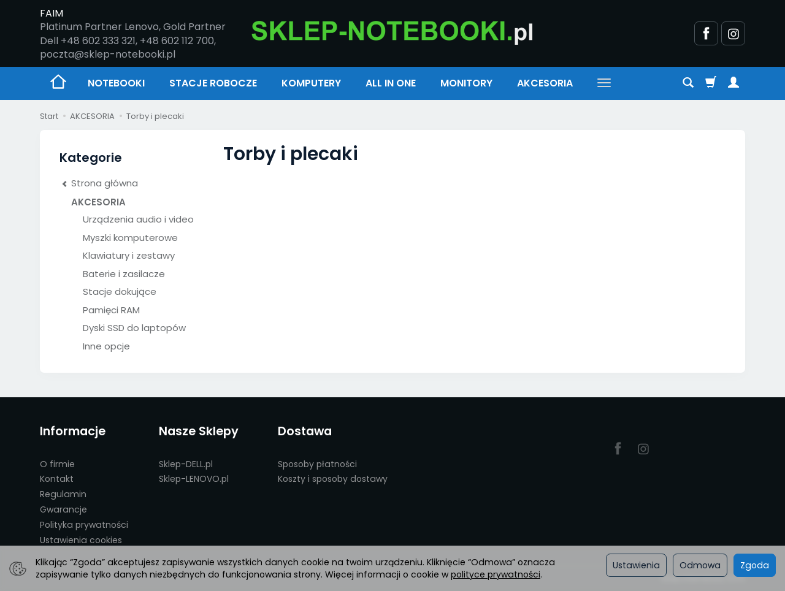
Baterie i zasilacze (124, 273)
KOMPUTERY (311, 83)
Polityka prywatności (84, 525)
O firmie (57, 464)
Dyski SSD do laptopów (134, 327)
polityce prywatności (495, 574)
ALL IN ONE (391, 83)
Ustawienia (636, 565)
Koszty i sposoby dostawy (333, 479)
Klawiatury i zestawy (129, 255)
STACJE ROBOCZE (213, 83)
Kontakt (57, 479)
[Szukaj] (688, 83)
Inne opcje (106, 346)
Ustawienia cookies (81, 540)
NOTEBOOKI (116, 83)
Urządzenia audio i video (138, 219)
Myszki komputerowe (130, 237)
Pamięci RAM (111, 309)
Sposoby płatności (317, 464)
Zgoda (754, 565)
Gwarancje (63, 509)
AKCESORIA (545, 83)
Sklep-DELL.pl (186, 464)
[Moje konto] (733, 83)
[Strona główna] (392, 32)
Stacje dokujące (119, 291)
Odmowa (700, 565)
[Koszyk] (710, 83)
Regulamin (63, 494)
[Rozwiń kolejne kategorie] (604, 83)
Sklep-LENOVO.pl (194, 479)
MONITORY (466, 83)
